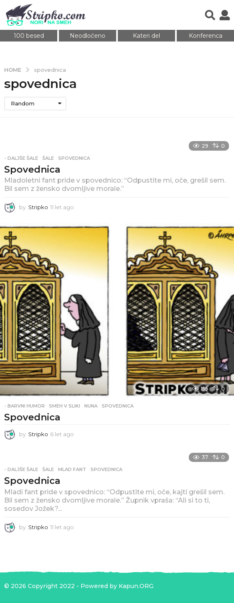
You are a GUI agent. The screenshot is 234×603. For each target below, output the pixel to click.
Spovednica (32, 169)
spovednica (74, 158)
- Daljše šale (21, 158)
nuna (91, 405)
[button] (210, 15)
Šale (48, 158)
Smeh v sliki (64, 405)
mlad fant (72, 469)
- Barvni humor (24, 405)
